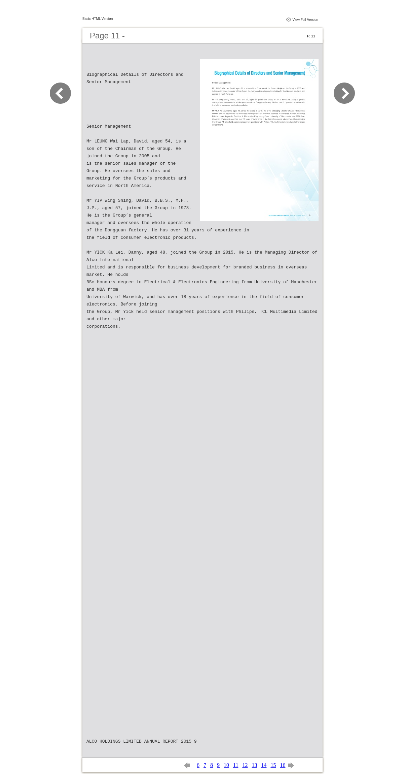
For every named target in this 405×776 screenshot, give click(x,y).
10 (226, 765)
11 (235, 765)
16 (282, 765)
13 (254, 765)
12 (245, 765)
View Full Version (305, 20)
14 (263, 765)
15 (273, 765)
